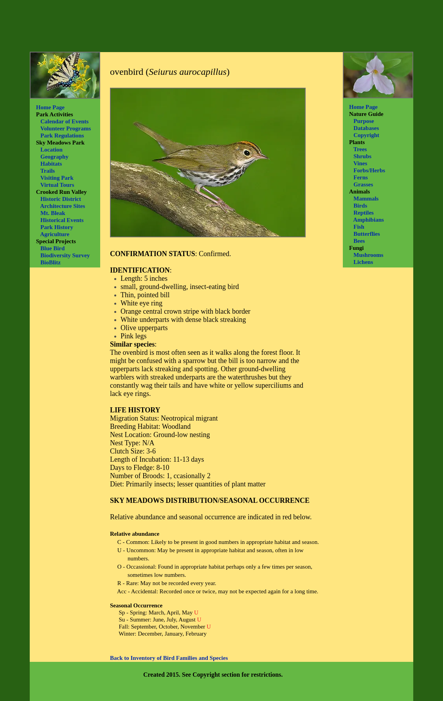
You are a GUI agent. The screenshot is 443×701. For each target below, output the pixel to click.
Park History (56, 227)
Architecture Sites (62, 206)
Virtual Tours (57, 185)
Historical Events (61, 220)
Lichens (363, 262)
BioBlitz (50, 262)
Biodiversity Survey (65, 255)
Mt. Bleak (52, 213)
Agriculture (54, 234)
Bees (359, 241)
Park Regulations (62, 135)
